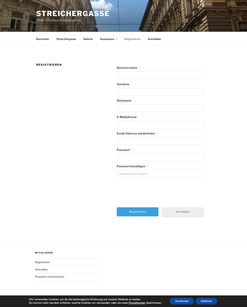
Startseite (42, 39)
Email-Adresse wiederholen (137, 133)
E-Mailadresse (127, 117)
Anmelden (154, 39)
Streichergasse (73, 13)
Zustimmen (181, 301)
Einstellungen (135, 302)
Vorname (123, 84)
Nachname (124, 100)
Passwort (125, 150)
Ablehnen (207, 301)
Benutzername (128, 68)
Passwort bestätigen (132, 166)
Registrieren (132, 39)
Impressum (109, 39)
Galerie (88, 39)
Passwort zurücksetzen (49, 276)
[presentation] (160, 194)
